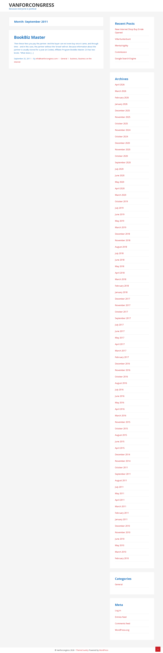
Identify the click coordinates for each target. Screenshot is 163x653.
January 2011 (121, 519)
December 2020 (122, 143)
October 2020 (121, 156)
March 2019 (120, 227)
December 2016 (122, 363)
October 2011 (121, 467)
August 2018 (121, 246)
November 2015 (122, 422)
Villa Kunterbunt (123, 39)
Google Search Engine (125, 58)
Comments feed (122, 623)
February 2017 (122, 357)
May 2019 (119, 220)
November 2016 (122, 370)
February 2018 (122, 285)
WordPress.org (122, 630)
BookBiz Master (29, 37)
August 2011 (121, 480)
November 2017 (122, 305)
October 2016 (121, 376)
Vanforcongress (31, 5)
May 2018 (119, 266)
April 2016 (120, 409)
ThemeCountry (82, 650)
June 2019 (119, 214)
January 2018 (121, 292)
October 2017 (121, 311)
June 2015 (119, 441)
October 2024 (121, 136)
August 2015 (121, 435)
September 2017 (123, 318)
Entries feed (120, 617)
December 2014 (122, 454)
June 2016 (119, 396)
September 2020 (123, 162)
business (73, 58)
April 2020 (120, 188)
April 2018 (120, 272)
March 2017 (120, 350)
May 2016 (119, 402)
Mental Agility (121, 45)
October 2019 (121, 201)
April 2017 (120, 344)
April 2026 (120, 84)
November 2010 (122, 532)
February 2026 (122, 97)
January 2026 (121, 104)
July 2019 (119, 208)
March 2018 (120, 279)
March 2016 (120, 415)
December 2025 (122, 110)
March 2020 (120, 195)
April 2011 (120, 500)
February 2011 (122, 513)
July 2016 (119, 389)
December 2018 (122, 233)
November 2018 (122, 240)
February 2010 (122, 558)
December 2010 (122, 525)
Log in (118, 610)
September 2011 (123, 474)
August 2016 (121, 383)
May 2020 (119, 182)
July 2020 (119, 169)
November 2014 (122, 461)
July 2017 (119, 324)
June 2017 (119, 331)
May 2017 (119, 337)
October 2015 (121, 428)
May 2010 (119, 545)
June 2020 (119, 175)
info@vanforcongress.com (47, 58)
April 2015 (120, 448)
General (64, 58)
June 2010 (119, 538)
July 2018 (119, 253)
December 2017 (122, 298)
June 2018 (119, 259)
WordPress (103, 650)
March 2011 (120, 506)
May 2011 (119, 493)
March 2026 (120, 91)
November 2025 (122, 117)
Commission (121, 52)
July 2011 (119, 487)
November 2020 (122, 149)
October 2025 (121, 123)
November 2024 (122, 130)
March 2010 (120, 551)
